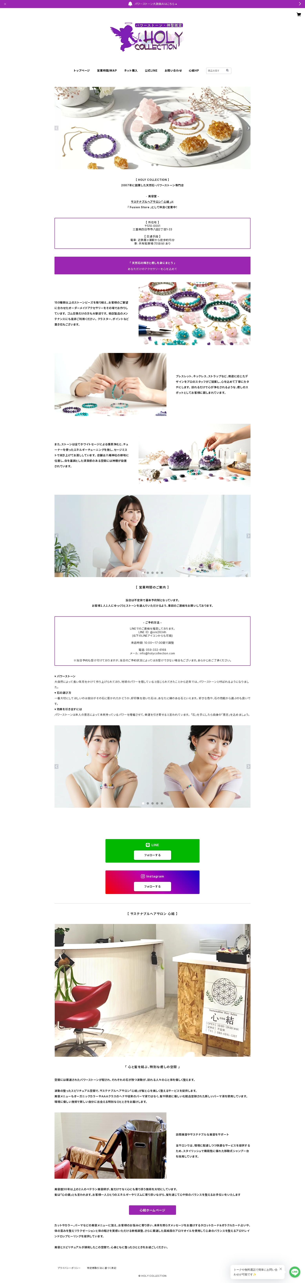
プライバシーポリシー (69, 1268)
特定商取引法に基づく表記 (101, 1268)
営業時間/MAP (107, 70)
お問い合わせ (173, 70)
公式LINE (151, 70)
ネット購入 (131, 70)
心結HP (194, 70)
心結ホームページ (152, 1210)
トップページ (82, 70)
